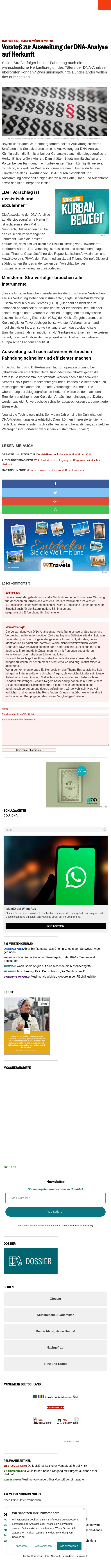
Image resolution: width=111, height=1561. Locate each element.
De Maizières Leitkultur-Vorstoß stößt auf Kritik (47, 454)
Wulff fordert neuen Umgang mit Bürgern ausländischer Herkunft (51, 462)
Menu (104, 5)
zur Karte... (11, 1167)
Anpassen (21, 1546)
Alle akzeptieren (69, 1546)
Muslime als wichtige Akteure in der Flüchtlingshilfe (50, 976)
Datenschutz (82, 1556)
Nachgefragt (55, 1347)
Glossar (55, 1298)
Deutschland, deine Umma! (55, 1331)
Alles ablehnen (43, 1546)
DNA (15, 815)
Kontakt (27, 1556)
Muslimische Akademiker (55, 1315)
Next (75, 1418)
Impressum (37, 1556)
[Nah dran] (84, 1509)
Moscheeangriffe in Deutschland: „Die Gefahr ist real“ (44, 971)
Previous (34, 1418)
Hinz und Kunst (55, 1364)
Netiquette (56, 1556)
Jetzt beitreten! (56, 926)
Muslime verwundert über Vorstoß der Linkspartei (43, 470)
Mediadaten (68, 1556)
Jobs (47, 1556)
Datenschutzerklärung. (82, 1225)
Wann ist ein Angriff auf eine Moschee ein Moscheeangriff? (47, 966)
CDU (7, 815)
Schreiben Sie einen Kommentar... (55, 732)
